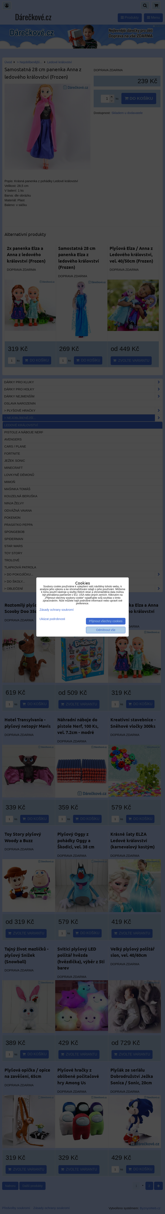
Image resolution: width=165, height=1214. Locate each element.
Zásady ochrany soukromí (57, 609)
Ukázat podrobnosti (52, 619)
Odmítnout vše (105, 630)
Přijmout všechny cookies (105, 621)
